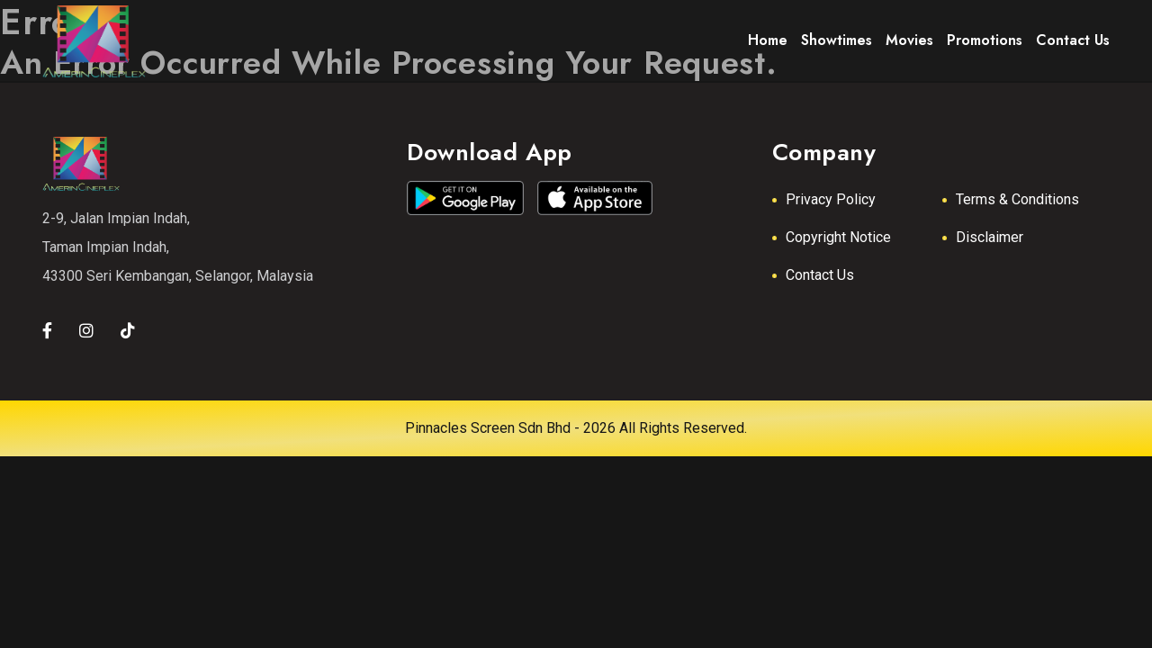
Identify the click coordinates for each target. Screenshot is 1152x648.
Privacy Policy (831, 199)
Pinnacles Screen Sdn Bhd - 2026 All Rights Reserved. (576, 427)
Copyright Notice (838, 237)
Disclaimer (989, 237)
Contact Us (820, 275)
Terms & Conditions (1017, 199)
